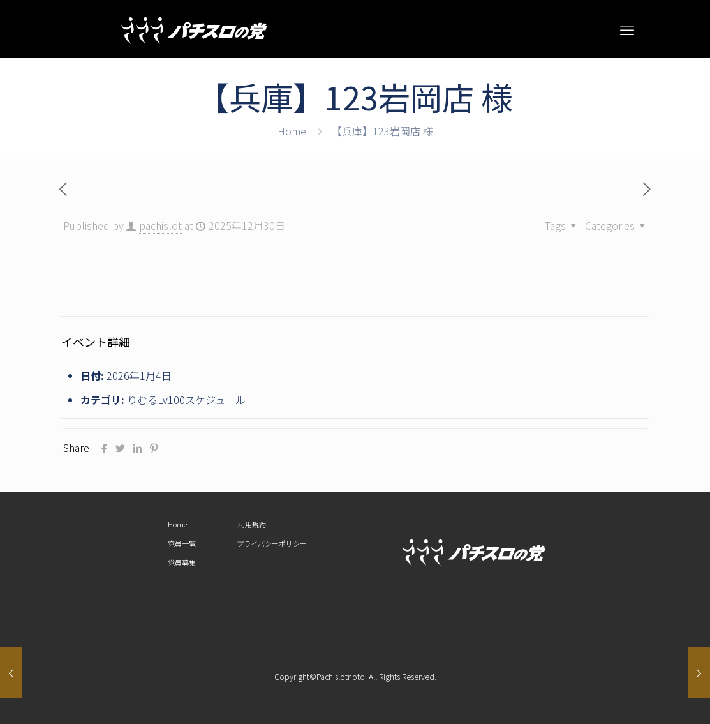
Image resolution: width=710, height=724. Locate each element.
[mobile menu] (627, 29)
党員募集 (182, 562)
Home (291, 131)
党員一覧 (182, 543)
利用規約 (252, 524)
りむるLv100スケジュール (186, 399)
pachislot (160, 225)
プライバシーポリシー (272, 543)
